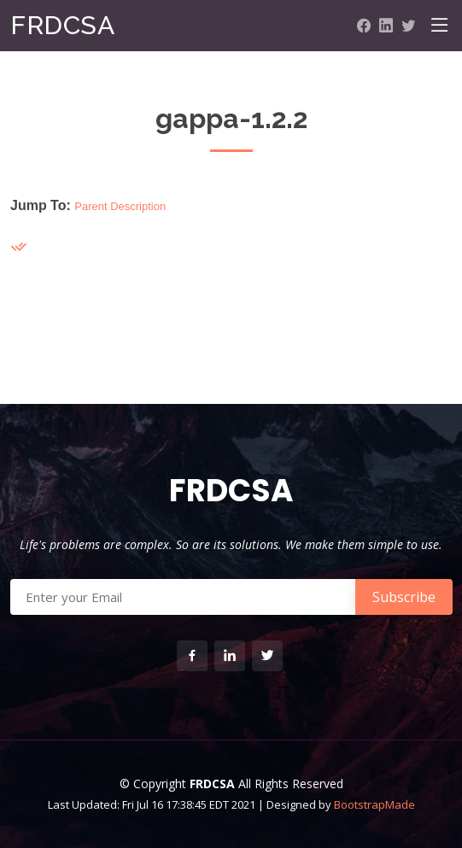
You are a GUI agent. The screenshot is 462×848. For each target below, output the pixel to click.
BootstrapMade (374, 804)
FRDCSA (62, 25)
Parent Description (120, 206)
